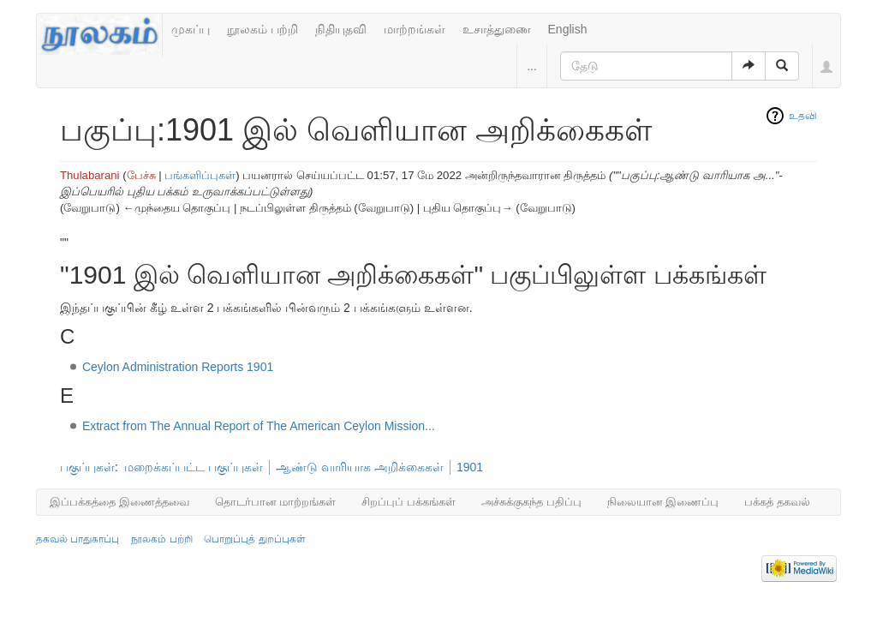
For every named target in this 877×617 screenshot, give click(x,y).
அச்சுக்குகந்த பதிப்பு (531, 501)
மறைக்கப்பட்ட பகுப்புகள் (193, 467)
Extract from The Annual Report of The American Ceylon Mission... (258, 426)
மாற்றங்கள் (414, 29)
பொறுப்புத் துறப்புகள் (254, 539)
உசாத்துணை (496, 29)
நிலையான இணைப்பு (663, 501)
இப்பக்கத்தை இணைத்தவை (119, 501)
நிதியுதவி (341, 29)
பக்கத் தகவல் (777, 501)
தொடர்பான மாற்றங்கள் (276, 501)
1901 (469, 467)
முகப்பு (190, 29)
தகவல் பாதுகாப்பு (77, 539)
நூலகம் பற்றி (262, 29)
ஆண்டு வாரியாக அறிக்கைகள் (360, 467)
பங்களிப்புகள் (200, 175)
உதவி (803, 116)
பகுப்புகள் (87, 467)
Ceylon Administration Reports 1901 (177, 367)
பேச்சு (141, 175)
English (568, 29)
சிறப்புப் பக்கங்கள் (408, 501)
